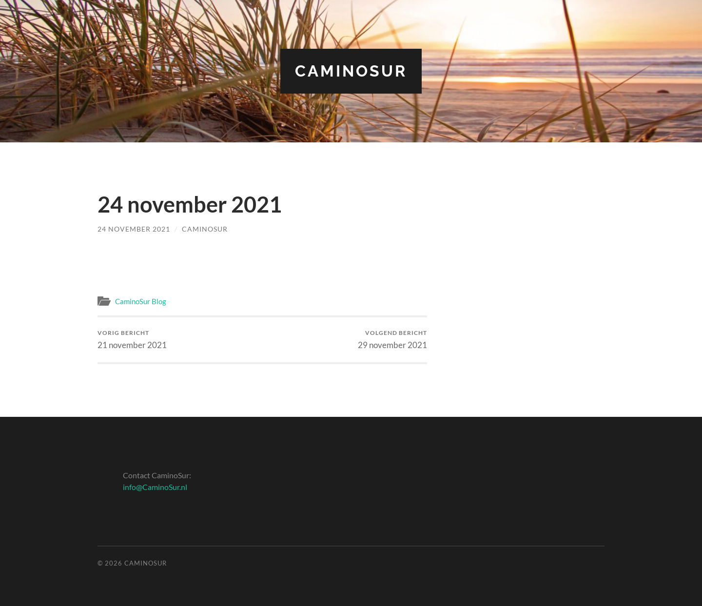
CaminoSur (351, 71)
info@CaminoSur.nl (155, 486)
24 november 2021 (134, 229)
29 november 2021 (392, 339)
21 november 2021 (132, 339)
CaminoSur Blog (140, 301)
